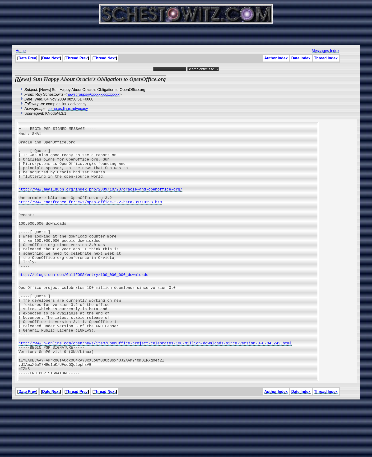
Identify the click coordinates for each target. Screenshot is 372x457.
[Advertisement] (186, 33)
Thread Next (105, 58)
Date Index (301, 58)
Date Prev (27, 58)
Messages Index (325, 51)
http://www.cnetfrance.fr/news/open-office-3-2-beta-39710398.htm (90, 218)
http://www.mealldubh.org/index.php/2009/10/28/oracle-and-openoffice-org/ (100, 202)
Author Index (276, 58)
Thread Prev (77, 58)
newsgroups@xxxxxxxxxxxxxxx (93, 94)
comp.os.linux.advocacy (68, 109)
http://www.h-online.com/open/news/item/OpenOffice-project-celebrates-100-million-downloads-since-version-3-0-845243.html (155, 390)
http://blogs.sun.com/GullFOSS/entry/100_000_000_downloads (83, 306)
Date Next (51, 58)
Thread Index (326, 58)
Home (21, 51)
